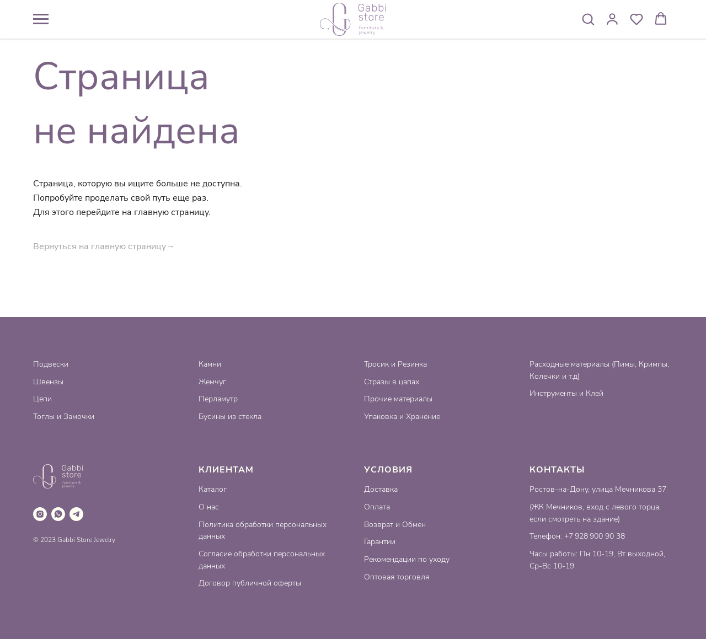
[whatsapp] (58, 514)
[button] (588, 18)
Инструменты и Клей (566, 393)
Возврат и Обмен (395, 524)
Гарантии (379, 541)
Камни (210, 364)
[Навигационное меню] (41, 19)
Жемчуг (212, 382)
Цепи (42, 399)
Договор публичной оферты (250, 583)
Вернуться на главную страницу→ (104, 246)
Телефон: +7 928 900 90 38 (577, 536)
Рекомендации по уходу (407, 559)
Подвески (50, 364)
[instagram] (40, 514)
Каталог (213, 489)
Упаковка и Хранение (402, 416)
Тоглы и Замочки (63, 416)
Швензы (48, 382)
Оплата (377, 507)
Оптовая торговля (396, 577)
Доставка (381, 489)
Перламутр (218, 399)
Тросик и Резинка (395, 364)
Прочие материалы (398, 399)
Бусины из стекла (230, 416)
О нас (209, 507)
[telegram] (76, 514)
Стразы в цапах (391, 382)
